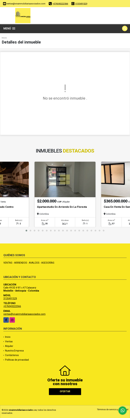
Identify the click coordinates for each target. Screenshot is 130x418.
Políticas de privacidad (17, 359)
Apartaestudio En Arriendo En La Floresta (62, 206)
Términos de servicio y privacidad (112, 409)
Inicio (4, 38)
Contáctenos (12, 355)
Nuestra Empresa (14, 350)
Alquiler (9, 346)
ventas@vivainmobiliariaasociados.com (24, 314)
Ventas (9, 341)
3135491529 (81, 3)
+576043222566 (60, 3)
